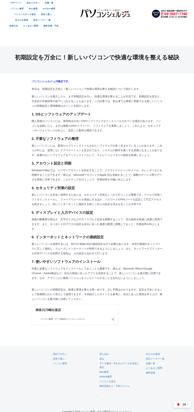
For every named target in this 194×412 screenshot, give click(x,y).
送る (101, 330)
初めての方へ (72, 3)
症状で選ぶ (83, 8)
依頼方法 (138, 8)
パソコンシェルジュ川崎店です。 (51, 52)
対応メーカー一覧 (120, 8)
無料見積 (150, 344)
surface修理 (136, 3)
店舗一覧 (88, 3)
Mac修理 (120, 3)
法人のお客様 (100, 8)
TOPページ (55, 3)
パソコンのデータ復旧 (62, 8)
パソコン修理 (104, 3)
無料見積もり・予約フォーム (114, 357)
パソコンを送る (107, 352)
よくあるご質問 (88, 14)
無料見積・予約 (108, 14)
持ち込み (104, 325)
